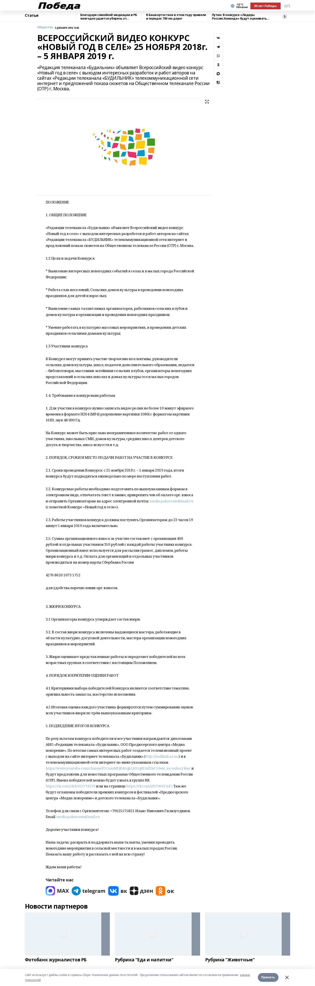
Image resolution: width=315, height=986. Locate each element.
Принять (268, 977)
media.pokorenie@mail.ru (171, 501)
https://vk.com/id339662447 (149, 786)
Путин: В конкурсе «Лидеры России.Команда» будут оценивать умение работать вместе (239, 16)
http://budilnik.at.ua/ (162, 756)
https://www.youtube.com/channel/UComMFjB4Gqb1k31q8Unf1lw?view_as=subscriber (118, 768)
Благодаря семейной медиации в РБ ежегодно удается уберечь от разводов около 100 (108, 16)
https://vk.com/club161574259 (70, 786)
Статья (31, 15)
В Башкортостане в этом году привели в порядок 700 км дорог (176, 16)
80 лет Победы (265, 6)
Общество (45, 27)
